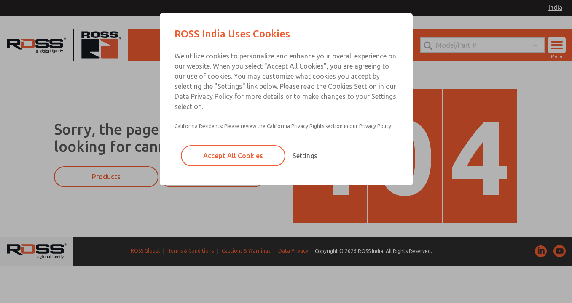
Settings (305, 155)
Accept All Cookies (233, 155)
